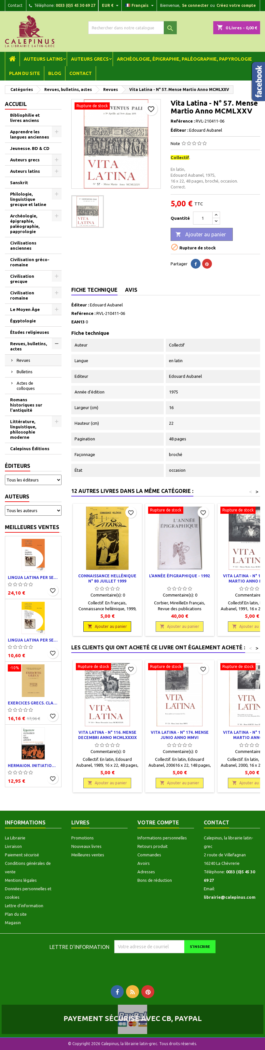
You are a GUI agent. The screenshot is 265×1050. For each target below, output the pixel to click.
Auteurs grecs (90, 59)
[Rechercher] (132, 27)
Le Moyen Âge (25, 309)
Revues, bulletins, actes (28, 346)
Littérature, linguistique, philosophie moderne (23, 429)
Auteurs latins (43, 59)
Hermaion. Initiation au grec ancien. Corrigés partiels (33, 765)
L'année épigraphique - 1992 (179, 576)
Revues (23, 360)
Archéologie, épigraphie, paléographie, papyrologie (184, 59)
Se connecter (195, 5)
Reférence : (183, 121)
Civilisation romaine (22, 295)
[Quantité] (203, 218)
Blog (54, 73)
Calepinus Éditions (29, 448)
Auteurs (17, 496)
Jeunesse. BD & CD (29, 148)
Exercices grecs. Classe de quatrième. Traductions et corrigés (33, 703)
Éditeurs (17, 466)
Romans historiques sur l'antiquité (26, 404)
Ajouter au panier (200, 234)
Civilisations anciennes (23, 245)
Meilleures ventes (32, 527)
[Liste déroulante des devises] (111, 5)
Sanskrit (19, 182)
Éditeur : (179, 130)
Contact (15, 5)
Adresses (146, 871)
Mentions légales (21, 880)
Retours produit (152, 846)
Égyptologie (23, 320)
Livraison (13, 846)
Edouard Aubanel (106, 305)
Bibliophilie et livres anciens (25, 118)
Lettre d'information (24, 905)
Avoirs (143, 863)
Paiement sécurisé (22, 854)
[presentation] (168, 966)
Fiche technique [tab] (94, 290)
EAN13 (78, 321)
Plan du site (24, 73)
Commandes (149, 854)
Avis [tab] (131, 290)
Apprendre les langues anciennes (29, 134)
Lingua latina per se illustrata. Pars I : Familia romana (33, 577)
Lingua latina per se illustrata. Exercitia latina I (33, 640)
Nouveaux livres (86, 846)
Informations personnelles (162, 838)
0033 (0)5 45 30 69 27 (75, 5)
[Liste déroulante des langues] (140, 5)
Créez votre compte (236, 5)
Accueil (16, 104)
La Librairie (15, 838)
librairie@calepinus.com (230, 897)
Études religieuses (29, 332)
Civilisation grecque (22, 279)
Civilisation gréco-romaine (29, 262)
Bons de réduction (154, 880)
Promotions (82, 838)
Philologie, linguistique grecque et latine (28, 199)
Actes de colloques (26, 386)
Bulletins (25, 371)
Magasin (13, 922)
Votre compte (158, 822)
